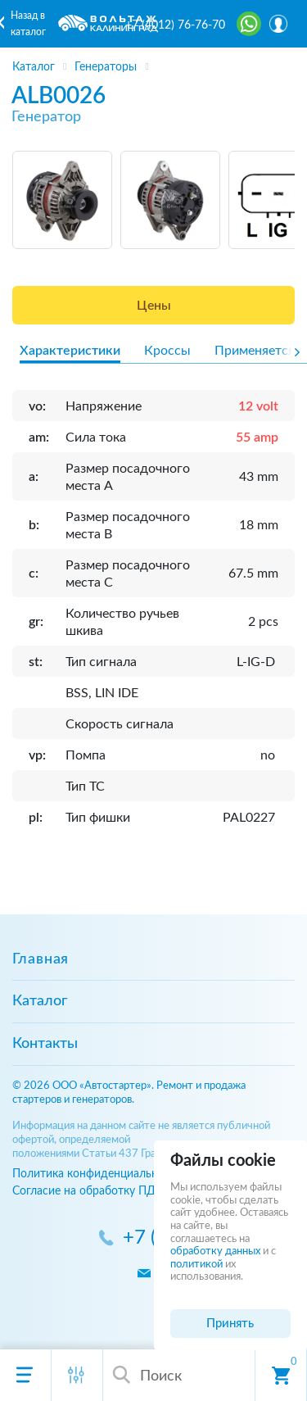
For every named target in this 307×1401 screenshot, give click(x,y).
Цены (154, 305)
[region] (153, 61)
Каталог (39, 1001)
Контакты (45, 1043)
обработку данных (215, 1251)
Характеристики (70, 350)
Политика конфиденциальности (97, 1174)
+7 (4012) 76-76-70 (175, 25)
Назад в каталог (28, 24)
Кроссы (167, 350)
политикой (196, 1264)
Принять (230, 1323)
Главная (40, 959)
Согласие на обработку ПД (84, 1191)
